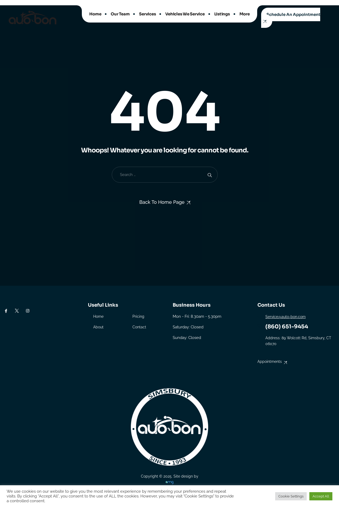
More (244, 13)
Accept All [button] (321, 496)
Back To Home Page (162, 202)
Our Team (120, 13)
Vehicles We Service (184, 13)
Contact (139, 327)
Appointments (269, 361)
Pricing (138, 316)
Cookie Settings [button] (291, 496)
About (98, 327)
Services (147, 13)
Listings (222, 13)
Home (95, 13)
